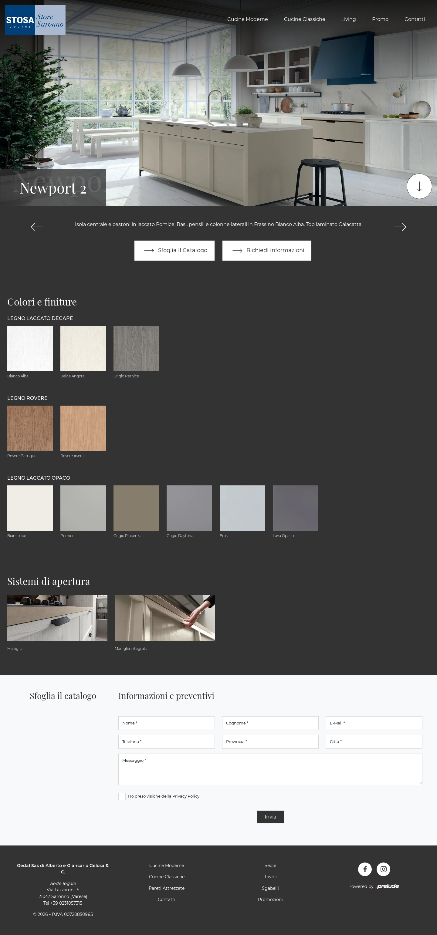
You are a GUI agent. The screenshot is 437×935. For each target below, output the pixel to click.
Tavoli (270, 877)
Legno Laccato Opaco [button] (38, 478)
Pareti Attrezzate (167, 888)
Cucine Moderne (247, 19)
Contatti (415, 19)
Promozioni (270, 900)
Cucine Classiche (304, 19)
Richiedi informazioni (267, 250)
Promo (380, 19)
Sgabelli (270, 888)
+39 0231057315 (66, 903)
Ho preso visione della (163, 796)
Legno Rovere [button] (27, 398)
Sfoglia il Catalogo (174, 250)
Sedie (270, 865)
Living (348, 19)
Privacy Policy (185, 796)
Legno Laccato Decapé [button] (40, 318)
